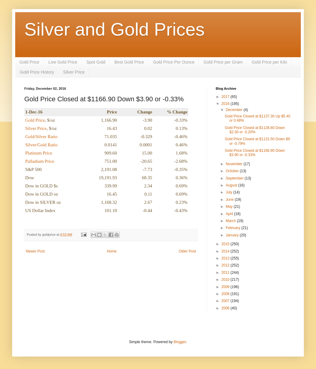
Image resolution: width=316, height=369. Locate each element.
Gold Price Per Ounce (173, 62)
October (233, 171)
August (232, 185)
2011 (226, 272)
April (230, 214)
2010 (226, 279)
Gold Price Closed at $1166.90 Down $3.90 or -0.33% (255, 152)
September (235, 178)
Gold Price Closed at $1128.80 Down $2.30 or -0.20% (255, 130)
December (235, 110)
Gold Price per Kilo (269, 62)
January (233, 235)
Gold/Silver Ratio (41, 136)
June (230, 199)
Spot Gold (95, 62)
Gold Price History (37, 72)
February (233, 228)
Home (112, 251)
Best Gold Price (129, 62)
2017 (226, 97)
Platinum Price (38, 153)
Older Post (187, 251)
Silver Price (74, 72)
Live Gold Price (62, 62)
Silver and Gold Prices (114, 29)
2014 (226, 251)
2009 (226, 287)
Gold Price (29, 62)
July (229, 192)
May (230, 206)
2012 (226, 265)
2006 (226, 308)
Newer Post (35, 251)
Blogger (179, 342)
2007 (226, 301)
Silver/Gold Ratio (41, 144)
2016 (226, 104)
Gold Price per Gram (223, 62)
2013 (226, 258)
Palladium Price (39, 161)
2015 (226, 244)
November (235, 164)
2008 (226, 294)
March (231, 221)
